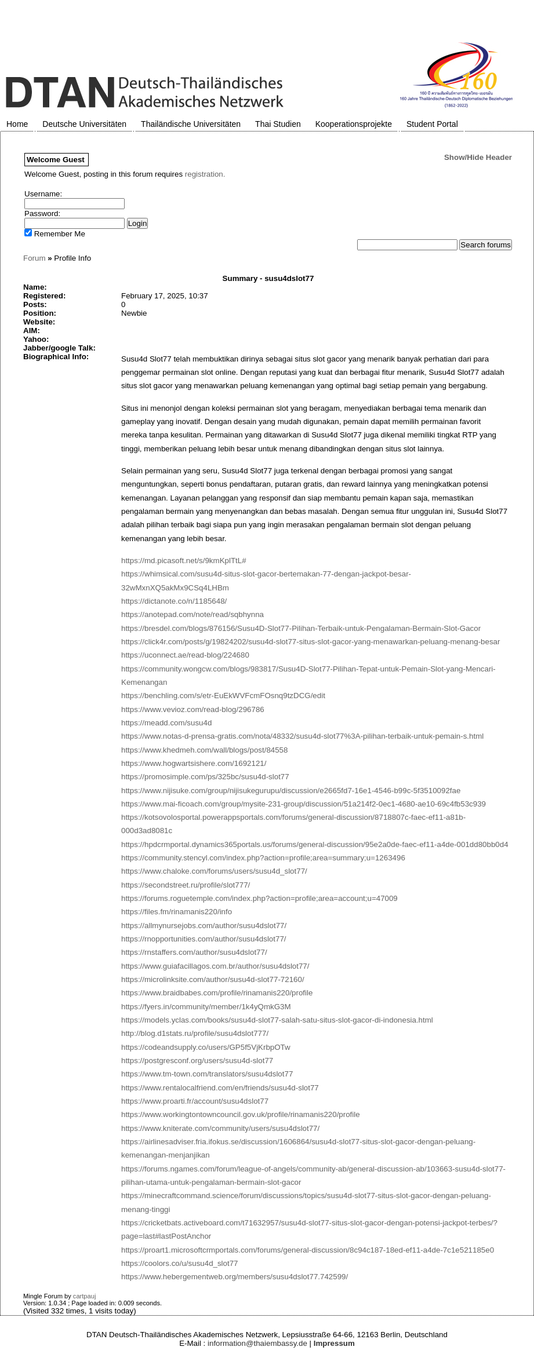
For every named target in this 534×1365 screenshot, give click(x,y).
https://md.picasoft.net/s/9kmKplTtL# (183, 560)
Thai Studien (278, 124)
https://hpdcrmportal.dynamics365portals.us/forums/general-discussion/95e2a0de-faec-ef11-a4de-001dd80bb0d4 (314, 844)
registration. (205, 174)
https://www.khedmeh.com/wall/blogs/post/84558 (204, 750)
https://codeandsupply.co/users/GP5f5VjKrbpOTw (205, 1047)
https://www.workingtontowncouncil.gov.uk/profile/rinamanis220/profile (240, 1114)
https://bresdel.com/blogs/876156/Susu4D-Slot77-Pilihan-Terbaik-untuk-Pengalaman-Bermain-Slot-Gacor (301, 628)
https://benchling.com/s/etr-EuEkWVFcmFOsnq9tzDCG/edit (223, 695)
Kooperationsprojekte (353, 124)
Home (17, 124)
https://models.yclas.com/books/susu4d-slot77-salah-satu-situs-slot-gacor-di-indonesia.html (277, 1020)
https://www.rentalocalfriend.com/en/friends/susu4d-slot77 (220, 1087)
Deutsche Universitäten (84, 124)
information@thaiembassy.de (257, 1343)
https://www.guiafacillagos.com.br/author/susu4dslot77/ (215, 966)
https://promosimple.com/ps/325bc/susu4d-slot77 (205, 776)
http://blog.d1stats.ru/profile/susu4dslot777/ (194, 1033)
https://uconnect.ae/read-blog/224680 (185, 655)
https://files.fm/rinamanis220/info (176, 911)
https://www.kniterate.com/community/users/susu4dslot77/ (220, 1128)
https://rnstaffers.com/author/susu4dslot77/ (194, 952)
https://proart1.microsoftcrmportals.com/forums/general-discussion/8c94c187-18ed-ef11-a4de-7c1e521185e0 (307, 1250)
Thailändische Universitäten (191, 124)
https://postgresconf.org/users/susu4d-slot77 (197, 1060)
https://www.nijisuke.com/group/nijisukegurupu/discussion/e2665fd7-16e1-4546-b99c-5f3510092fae (290, 790)
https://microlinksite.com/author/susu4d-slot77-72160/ (212, 979)
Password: (42, 213)
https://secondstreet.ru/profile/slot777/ (185, 885)
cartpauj (84, 1296)
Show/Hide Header (478, 157)
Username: (43, 193)
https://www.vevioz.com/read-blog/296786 (192, 709)
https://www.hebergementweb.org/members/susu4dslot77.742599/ (234, 1276)
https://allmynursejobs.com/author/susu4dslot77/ (203, 925)
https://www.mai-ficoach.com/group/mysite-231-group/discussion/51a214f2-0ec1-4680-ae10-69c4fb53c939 (303, 804)
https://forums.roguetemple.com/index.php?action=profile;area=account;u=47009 (259, 898)
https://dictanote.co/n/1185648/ (174, 601)
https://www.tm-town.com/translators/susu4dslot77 (207, 1074)
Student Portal (432, 124)
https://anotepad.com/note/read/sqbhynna (192, 614)
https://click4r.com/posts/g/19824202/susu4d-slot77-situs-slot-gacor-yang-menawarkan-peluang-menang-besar (310, 641)
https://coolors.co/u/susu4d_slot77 (179, 1263)
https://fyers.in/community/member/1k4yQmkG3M (206, 1006)
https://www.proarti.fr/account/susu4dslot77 (194, 1101)
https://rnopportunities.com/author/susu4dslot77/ (203, 939)
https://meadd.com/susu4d (166, 722)
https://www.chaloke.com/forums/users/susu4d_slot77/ (214, 871)
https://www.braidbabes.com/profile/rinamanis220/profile (217, 992)
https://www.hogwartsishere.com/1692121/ (193, 763)
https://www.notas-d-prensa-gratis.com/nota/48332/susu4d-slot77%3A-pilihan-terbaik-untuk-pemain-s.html (302, 736)
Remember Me (54, 233)
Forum (34, 258)
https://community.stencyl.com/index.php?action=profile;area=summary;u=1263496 (263, 857)
